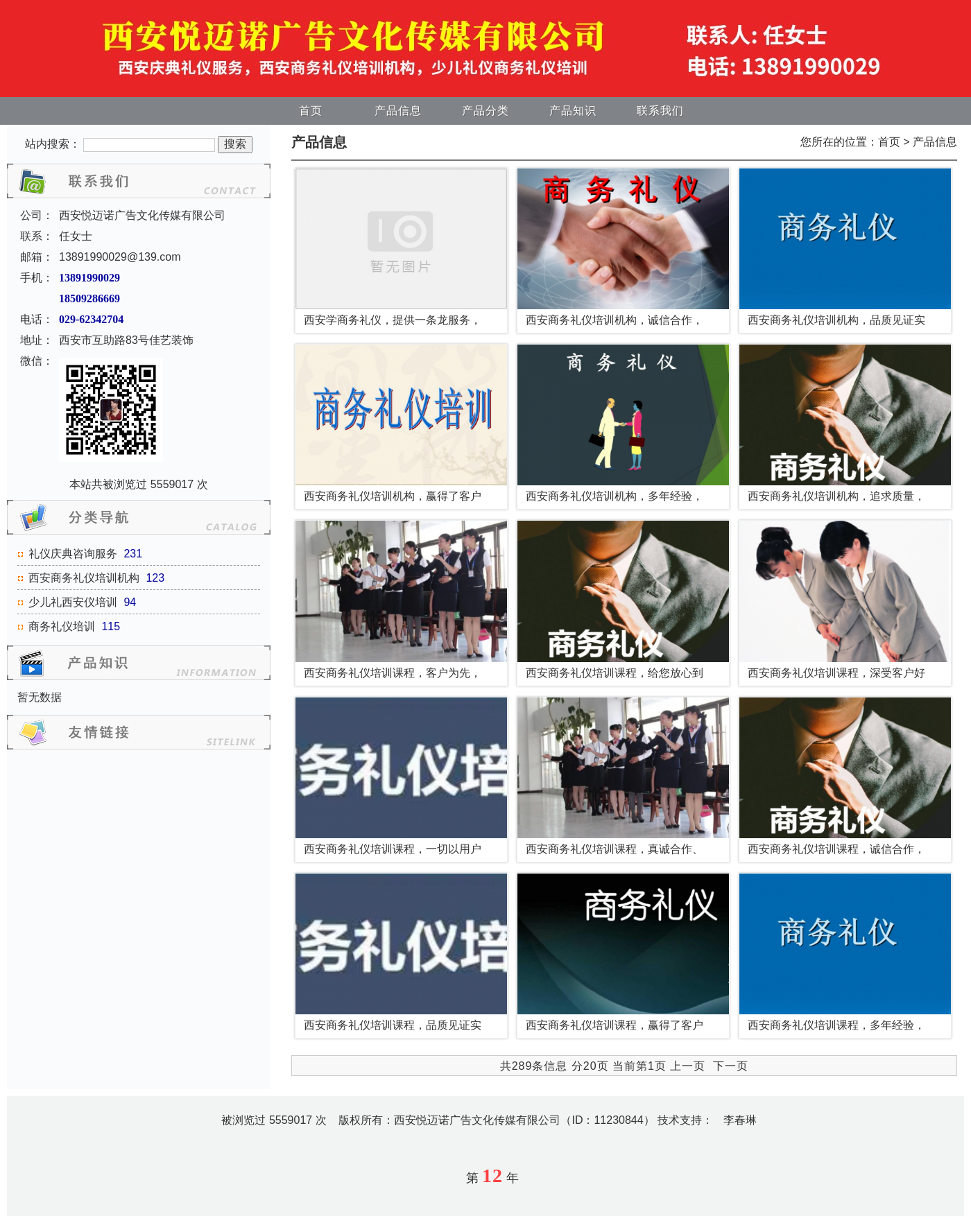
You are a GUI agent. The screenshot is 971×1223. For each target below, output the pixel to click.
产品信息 (398, 110)
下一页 (730, 1066)
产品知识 (572, 110)
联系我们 (660, 110)
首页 (311, 110)
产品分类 (485, 110)
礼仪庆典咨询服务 (72, 554)
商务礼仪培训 (61, 626)
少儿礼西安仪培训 (72, 602)
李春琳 (740, 1120)
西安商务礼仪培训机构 (83, 578)
